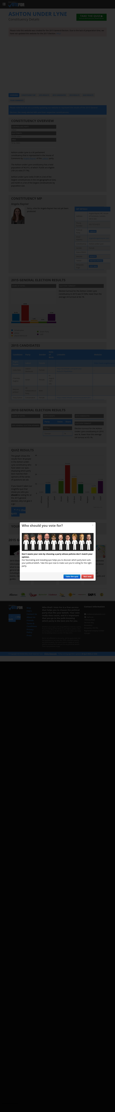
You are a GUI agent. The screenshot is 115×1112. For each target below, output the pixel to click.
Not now (87, 576)
